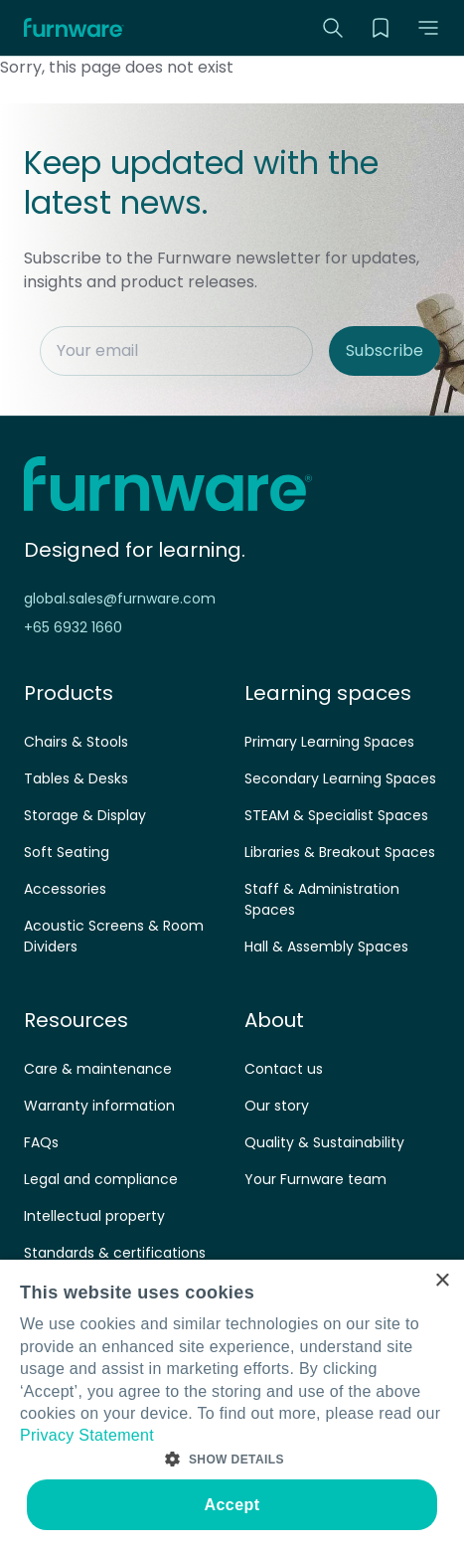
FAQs (41, 1142)
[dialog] (232, 1405)
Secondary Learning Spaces (340, 778)
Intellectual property (94, 1216)
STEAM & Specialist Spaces (336, 815)
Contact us (283, 1069)
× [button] (441, 1281)
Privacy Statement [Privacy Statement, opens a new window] (87, 1435)
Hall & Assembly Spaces (326, 946)
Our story (276, 1106)
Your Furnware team (315, 1179)
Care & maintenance (98, 1069)
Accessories (65, 889)
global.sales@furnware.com (120, 598)
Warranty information (99, 1106)
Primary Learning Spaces (329, 742)
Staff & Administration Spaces (321, 899)
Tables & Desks (76, 778)
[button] (428, 28)
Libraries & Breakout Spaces (339, 852)
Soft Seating (66, 852)
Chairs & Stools (76, 742)
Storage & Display (85, 815)
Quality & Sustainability (324, 1142)
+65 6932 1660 (73, 627)
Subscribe (384, 350)
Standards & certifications (115, 1253)
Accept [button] (232, 1504)
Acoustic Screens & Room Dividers (114, 936)
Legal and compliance (101, 1179)
